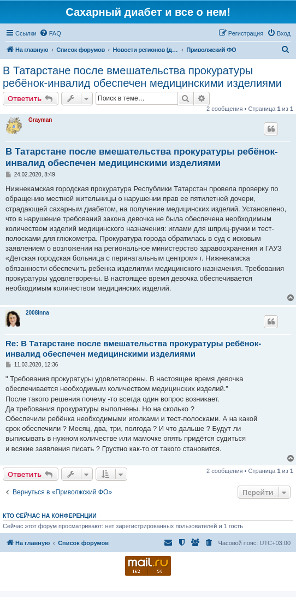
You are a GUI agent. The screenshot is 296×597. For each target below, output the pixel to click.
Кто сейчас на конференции (50, 515)
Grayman (40, 120)
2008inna (37, 313)
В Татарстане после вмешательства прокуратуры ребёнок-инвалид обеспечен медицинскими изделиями (142, 76)
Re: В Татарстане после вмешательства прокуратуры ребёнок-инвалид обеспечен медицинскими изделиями (133, 348)
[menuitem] (50, 33)
